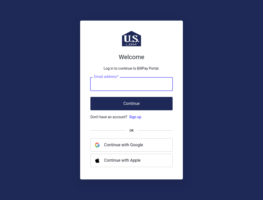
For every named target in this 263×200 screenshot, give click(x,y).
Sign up (135, 117)
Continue (131, 103)
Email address (106, 77)
